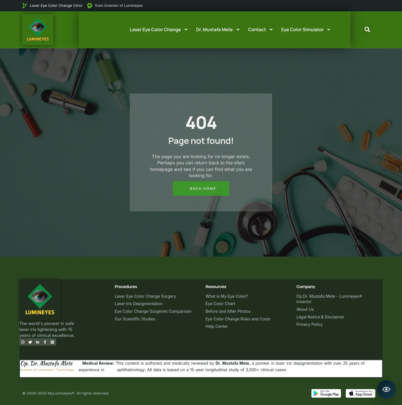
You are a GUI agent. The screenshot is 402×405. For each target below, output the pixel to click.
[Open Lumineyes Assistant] (386, 389)
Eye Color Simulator (306, 29)
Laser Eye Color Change (159, 29)
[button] (367, 29)
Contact (260, 29)
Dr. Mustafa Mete (218, 29)
